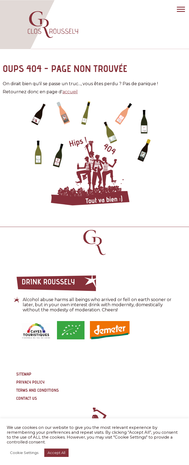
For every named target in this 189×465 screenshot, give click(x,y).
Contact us (26, 398)
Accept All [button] (56, 452)
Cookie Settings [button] (24, 452)
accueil (70, 91)
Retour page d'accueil (94, 242)
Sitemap (23, 374)
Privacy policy (30, 382)
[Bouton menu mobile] (179, 9)
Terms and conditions (37, 390)
